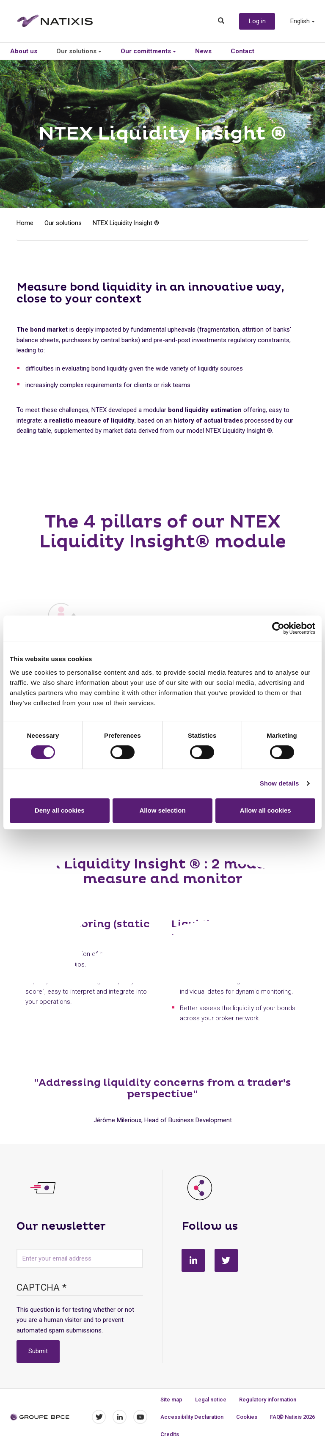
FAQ (275, 1417)
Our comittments (148, 51)
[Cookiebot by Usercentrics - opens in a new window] (278, 628)
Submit (38, 1351)
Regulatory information (267, 1399)
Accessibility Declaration (191, 1417)
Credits (169, 1434)
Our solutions (79, 51)
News (203, 51)
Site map (171, 1399)
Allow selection (162, 810)
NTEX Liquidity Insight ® (126, 223)
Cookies (246, 1417)
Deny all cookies (60, 810)
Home (25, 223)
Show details (279, 783)
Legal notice (210, 1399)
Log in (257, 21)
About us (23, 51)
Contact (242, 51)
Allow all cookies (265, 810)
